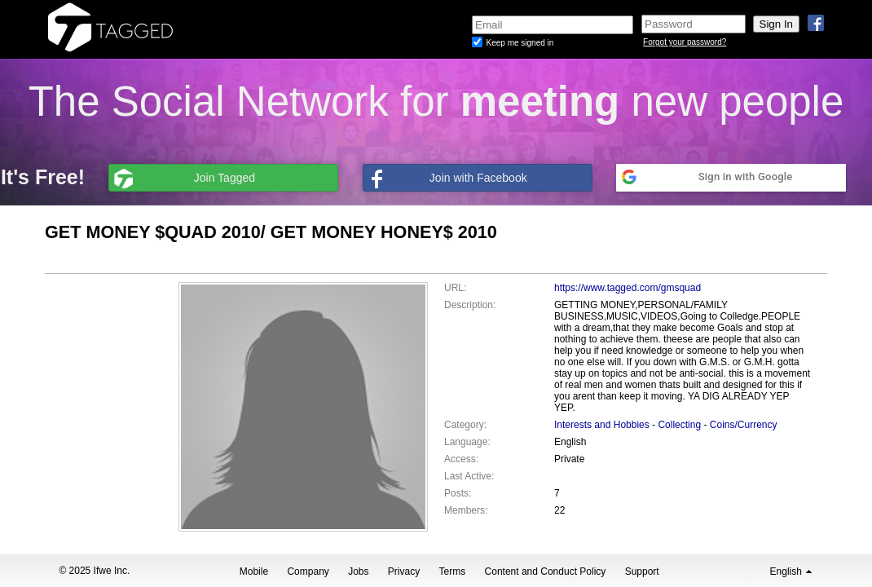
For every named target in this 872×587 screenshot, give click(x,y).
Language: (467, 442)
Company (307, 571)
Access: (461, 459)
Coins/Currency (743, 424)
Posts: (457, 493)
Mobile (254, 571)
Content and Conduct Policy (545, 571)
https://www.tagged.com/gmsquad (627, 288)
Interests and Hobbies (602, 424)
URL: (455, 288)
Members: (465, 510)
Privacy (404, 571)
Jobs (358, 571)
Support (642, 571)
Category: (465, 424)
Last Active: (469, 476)
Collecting (679, 424)
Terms (452, 571)
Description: (469, 305)
